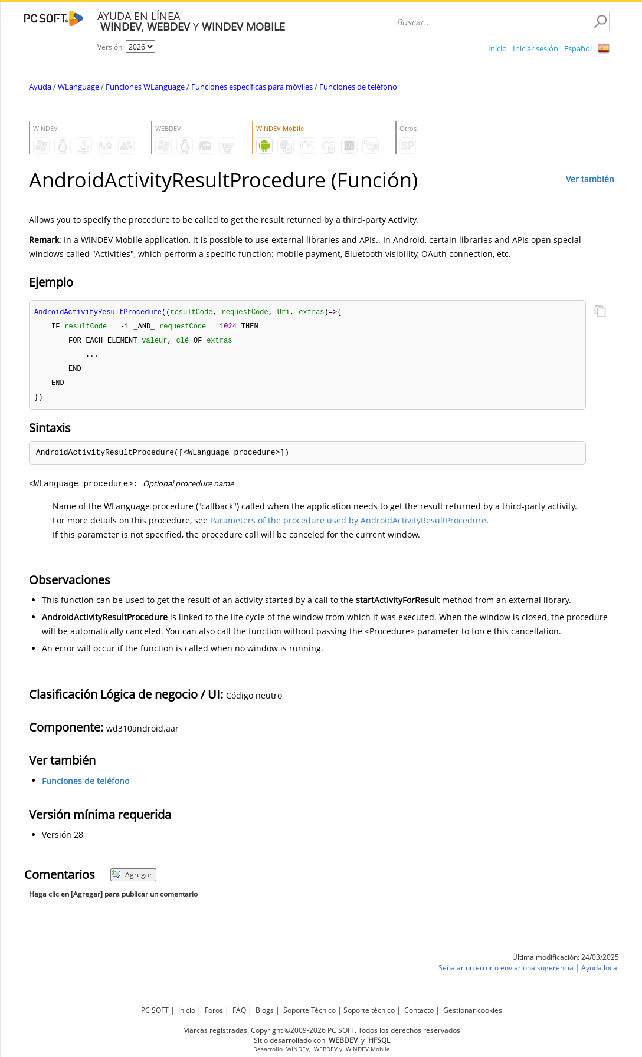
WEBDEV (326, 1049)
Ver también (590, 179)
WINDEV (297, 1049)
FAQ (239, 1010)
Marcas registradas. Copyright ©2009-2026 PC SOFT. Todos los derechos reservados (321, 1030)
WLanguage (78, 86)
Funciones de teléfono (358, 86)
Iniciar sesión (535, 48)
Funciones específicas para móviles (252, 86)
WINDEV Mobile (368, 1049)
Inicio (497, 48)
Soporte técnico (369, 1010)
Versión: (111, 47)
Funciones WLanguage (145, 86)
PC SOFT (155, 1010)
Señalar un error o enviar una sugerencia (506, 972)
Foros (214, 1010)
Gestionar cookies (472, 1010)
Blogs (265, 1010)
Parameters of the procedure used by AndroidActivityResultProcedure (348, 524)
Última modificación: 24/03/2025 (565, 961)
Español (578, 48)
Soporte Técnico (309, 1010)
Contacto (419, 1010)
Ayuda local (600, 972)
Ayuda (40, 86)
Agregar (132, 879)
